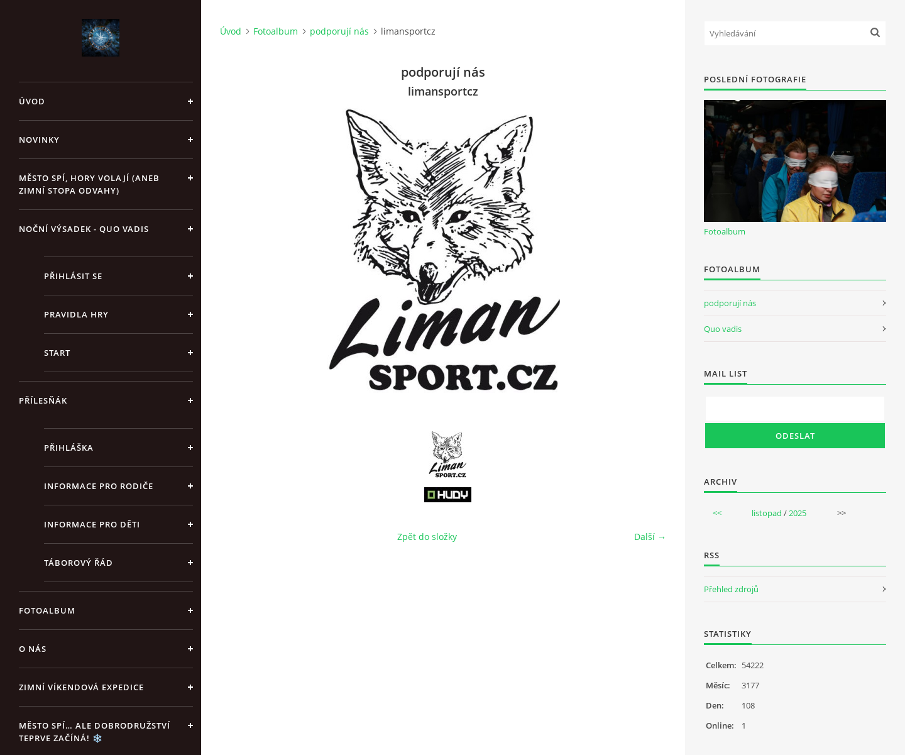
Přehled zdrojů (731, 589)
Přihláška (69, 447)
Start (57, 352)
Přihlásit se (73, 276)
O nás (33, 648)
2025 (797, 513)
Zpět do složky (427, 537)
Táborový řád (78, 562)
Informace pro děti (92, 524)
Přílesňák (43, 400)
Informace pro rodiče (98, 486)
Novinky (39, 139)
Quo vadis (723, 328)
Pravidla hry (76, 314)
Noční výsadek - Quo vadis (84, 228)
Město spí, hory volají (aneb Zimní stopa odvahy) (89, 184)
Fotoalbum (47, 610)
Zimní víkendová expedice (81, 687)
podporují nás (339, 31)
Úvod (32, 101)
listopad (767, 513)
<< (717, 513)
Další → (650, 537)
